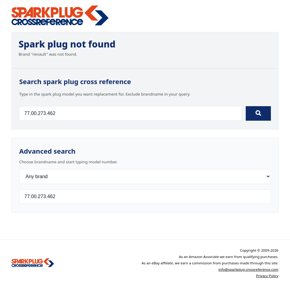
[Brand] (145, 176)
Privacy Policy (267, 275)
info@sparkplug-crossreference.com (248, 269)
